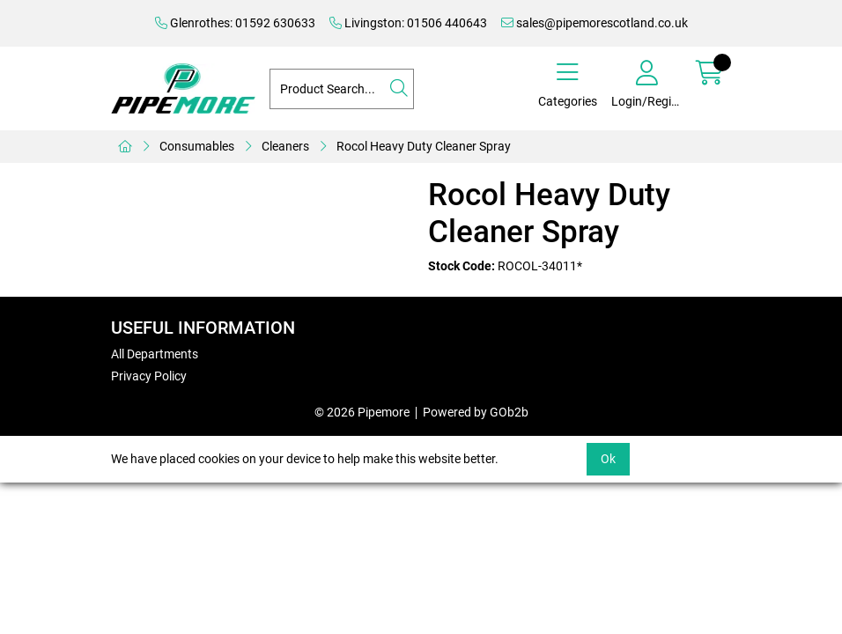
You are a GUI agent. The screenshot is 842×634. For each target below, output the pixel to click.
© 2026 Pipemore (362, 412)
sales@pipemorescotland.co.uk (594, 23)
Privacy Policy (149, 376)
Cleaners (285, 146)
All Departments (154, 354)
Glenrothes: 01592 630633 (235, 23)
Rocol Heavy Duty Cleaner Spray (423, 146)
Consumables (196, 146)
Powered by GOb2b (475, 412)
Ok (608, 459)
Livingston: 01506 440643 (408, 23)
